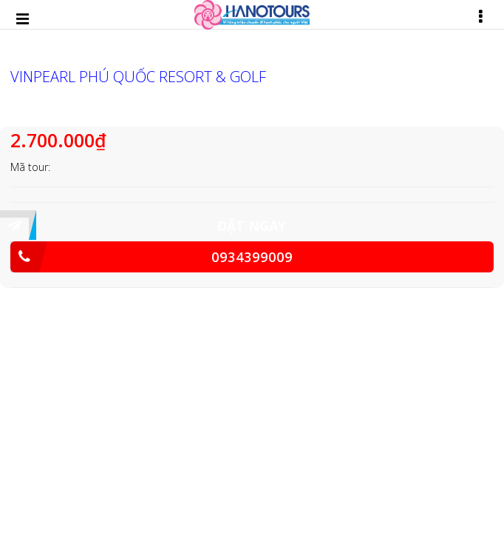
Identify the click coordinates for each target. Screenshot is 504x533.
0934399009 (151, 256)
